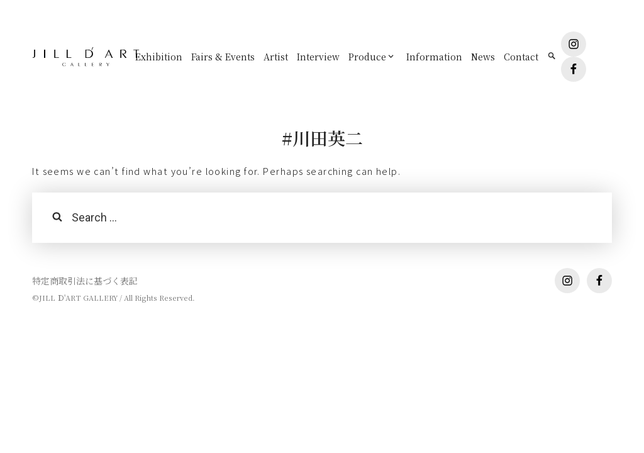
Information (434, 56)
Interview (318, 56)
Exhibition (158, 56)
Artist (276, 56)
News (483, 56)
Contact (521, 56)
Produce (367, 56)
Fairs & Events (223, 56)
